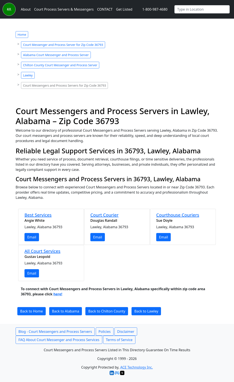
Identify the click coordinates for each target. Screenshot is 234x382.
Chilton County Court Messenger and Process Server (60, 65)
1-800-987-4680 (154, 9)
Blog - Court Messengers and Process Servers (55, 331)
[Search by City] (202, 9)
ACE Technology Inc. (136, 367)
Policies (105, 331)
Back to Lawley (146, 311)
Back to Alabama (65, 311)
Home (22, 34)
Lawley (28, 75)
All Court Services (42, 251)
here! (57, 294)
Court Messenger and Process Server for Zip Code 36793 (63, 45)
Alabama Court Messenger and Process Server (56, 55)
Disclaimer (125, 331)
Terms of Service (119, 339)
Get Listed (124, 9)
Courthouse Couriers (177, 215)
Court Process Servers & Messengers (64, 9)
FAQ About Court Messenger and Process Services (58, 339)
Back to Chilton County (106, 311)
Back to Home (31, 311)
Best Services (38, 215)
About (26, 9)
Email (31, 237)
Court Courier (104, 215)
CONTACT (104, 9)
